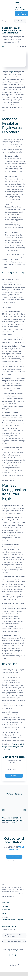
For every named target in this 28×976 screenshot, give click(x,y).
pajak (13, 72)
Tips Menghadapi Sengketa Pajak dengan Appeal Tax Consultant (13, 746)
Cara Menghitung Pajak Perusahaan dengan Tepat (13, 819)
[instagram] (15, 955)
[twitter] (12, 955)
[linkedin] (18, 955)
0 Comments (12, 822)
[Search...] (20, 21)
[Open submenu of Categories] (9, 21)
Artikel (4, 46)
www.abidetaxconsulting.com (12, 920)
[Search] (16, 21)
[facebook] (9, 955)
